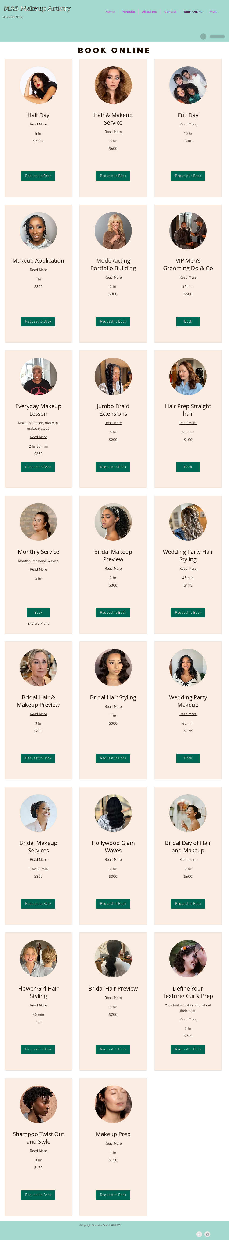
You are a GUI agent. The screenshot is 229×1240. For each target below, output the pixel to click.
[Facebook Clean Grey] (199, 1234)
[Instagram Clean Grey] (207, 1234)
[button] (128, 12)
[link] (38, 115)
